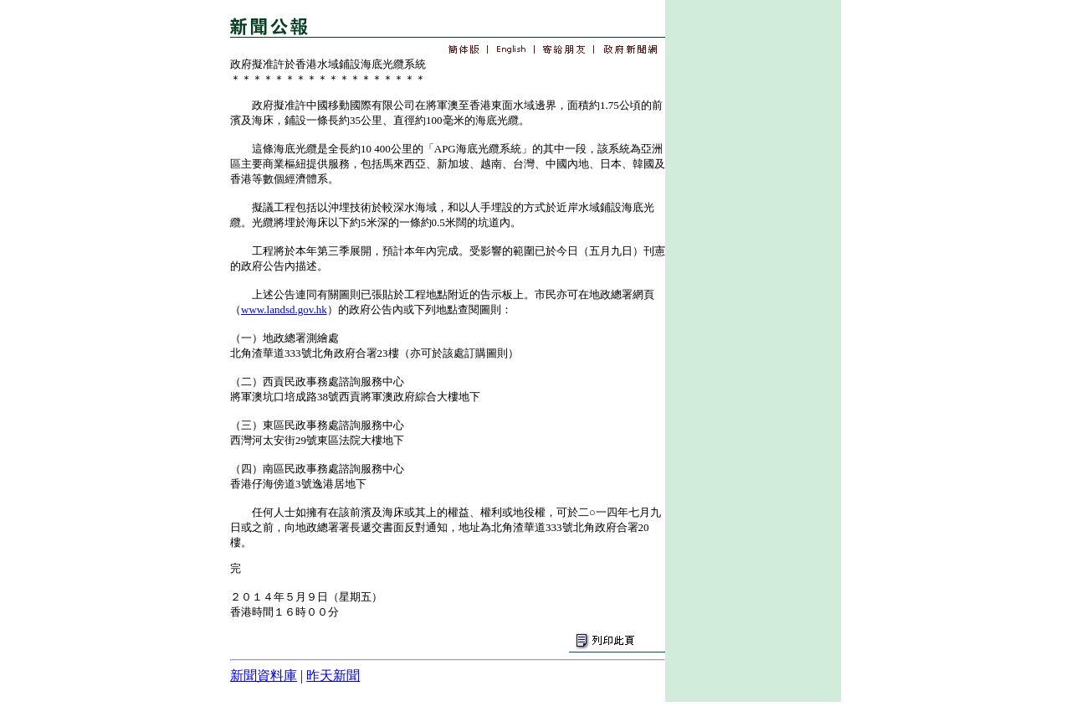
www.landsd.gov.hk (284, 309)
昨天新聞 (333, 675)
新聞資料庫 (263, 675)
